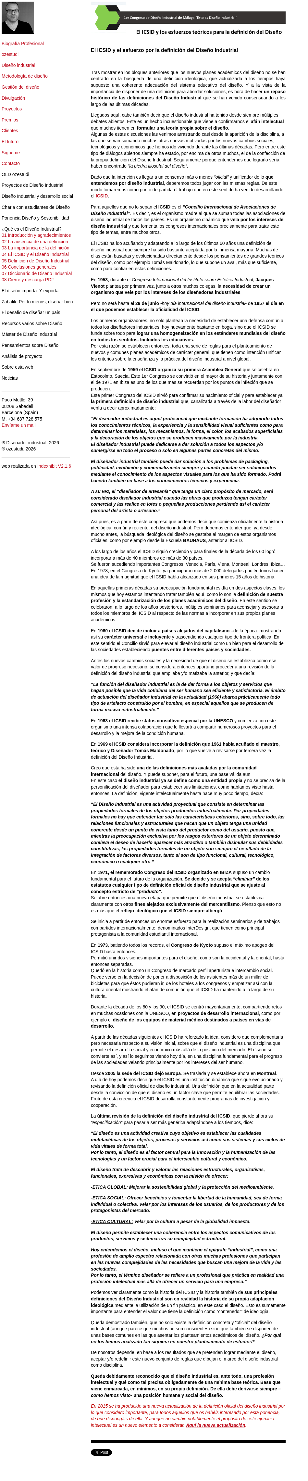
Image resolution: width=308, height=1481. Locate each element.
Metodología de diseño (25, 76)
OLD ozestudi (15, 174)
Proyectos (12, 108)
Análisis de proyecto (22, 356)
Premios (10, 119)
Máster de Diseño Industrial (29, 334)
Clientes (10, 130)
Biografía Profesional (23, 43)
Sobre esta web (17, 367)
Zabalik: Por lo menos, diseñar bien (37, 301)
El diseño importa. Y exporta (30, 290)
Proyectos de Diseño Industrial (32, 185)
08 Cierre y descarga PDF (28, 279)
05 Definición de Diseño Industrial (35, 260)
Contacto (11, 163)
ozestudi (10, 54)
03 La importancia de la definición (35, 247)
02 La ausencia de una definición (35, 241)
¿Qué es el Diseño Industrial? (31, 229)
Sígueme (11, 152)
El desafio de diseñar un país (31, 312)
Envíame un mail (18, 425)
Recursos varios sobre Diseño (32, 323)
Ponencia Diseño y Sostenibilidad (35, 218)
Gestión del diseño (20, 87)
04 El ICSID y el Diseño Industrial (35, 254)
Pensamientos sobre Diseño (30, 345)
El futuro (10, 141)
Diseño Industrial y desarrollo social (37, 196)
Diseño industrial (18, 65)
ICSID (102, 195)
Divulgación (13, 98)
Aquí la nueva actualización (215, 1425)
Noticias (10, 378)
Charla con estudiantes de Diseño (36, 207)
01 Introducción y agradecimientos (36, 235)
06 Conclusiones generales (29, 267)
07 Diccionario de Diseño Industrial (37, 273)
